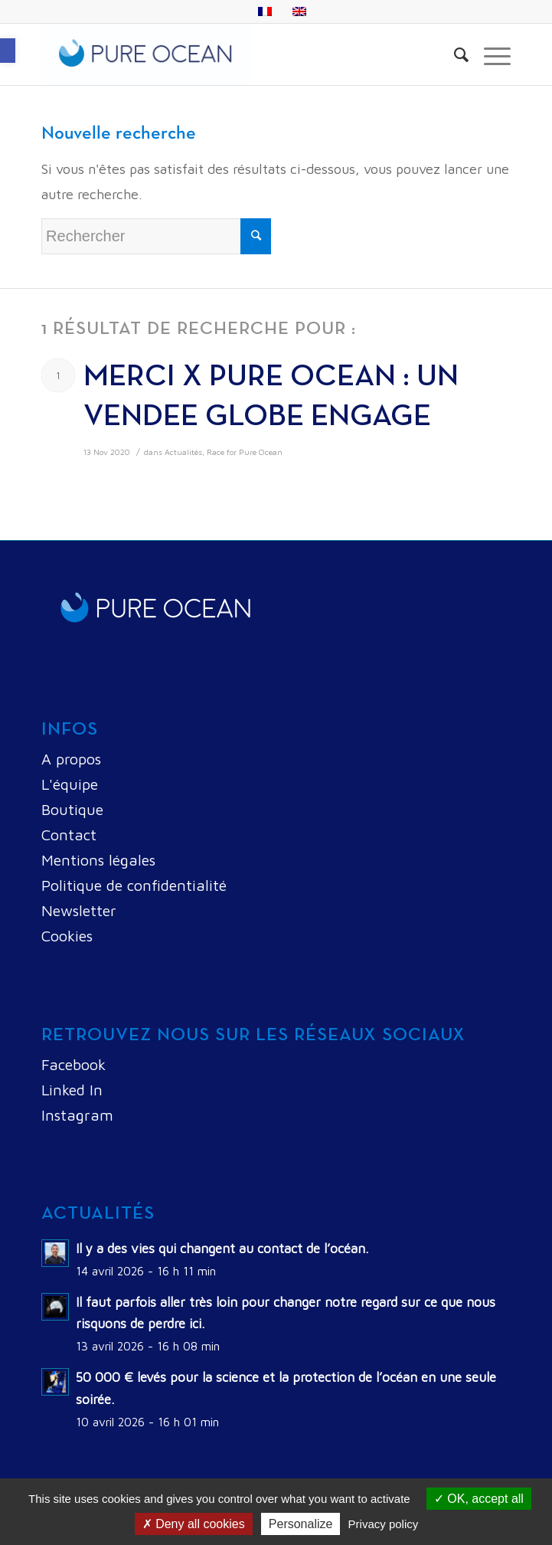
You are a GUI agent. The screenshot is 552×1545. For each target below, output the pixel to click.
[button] (7, 50)
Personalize (301, 1523)
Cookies (67, 935)
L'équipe (69, 784)
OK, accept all (479, 1498)
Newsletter (78, 910)
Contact (68, 834)
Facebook (73, 1064)
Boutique (72, 809)
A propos (71, 759)
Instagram (77, 1115)
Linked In (72, 1089)
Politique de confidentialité (134, 885)
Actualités (183, 452)
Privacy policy (383, 1523)
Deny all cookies (193, 1523)
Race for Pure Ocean (245, 452)
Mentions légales (98, 860)
